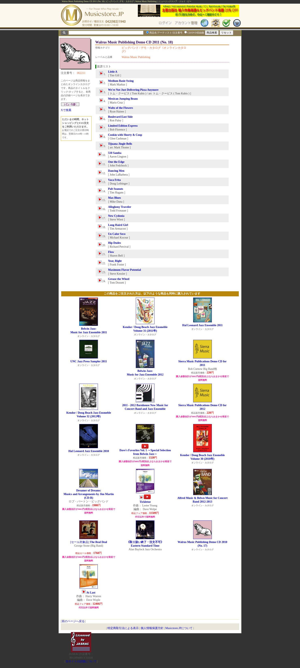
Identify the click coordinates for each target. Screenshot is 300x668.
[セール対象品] (88, 542)
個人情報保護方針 (152, 628)
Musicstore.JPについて (179, 628)
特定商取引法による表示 (123, 628)
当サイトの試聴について (81, 661)
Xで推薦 (66, 110)
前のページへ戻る (73, 621)
